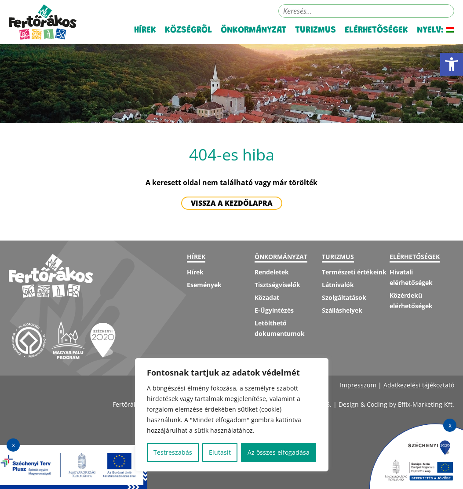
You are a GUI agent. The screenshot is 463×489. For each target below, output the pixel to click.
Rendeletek (272, 272)
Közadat (267, 297)
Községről (188, 30)
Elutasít (220, 452)
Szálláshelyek (342, 310)
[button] (451, 64)
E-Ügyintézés (274, 310)
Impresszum (358, 385)
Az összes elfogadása (279, 452)
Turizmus (315, 30)
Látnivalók (338, 285)
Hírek (145, 30)
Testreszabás (172, 452)
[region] (231, 414)
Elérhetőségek (376, 30)
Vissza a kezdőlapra (232, 203)
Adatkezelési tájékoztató (418, 385)
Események (204, 285)
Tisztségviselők (277, 285)
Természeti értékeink (354, 272)
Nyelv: (435, 30)
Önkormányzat (253, 30)
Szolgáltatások (344, 297)
